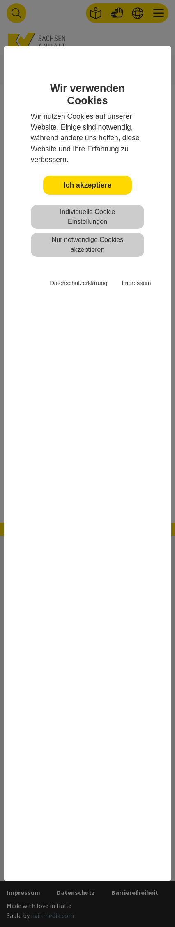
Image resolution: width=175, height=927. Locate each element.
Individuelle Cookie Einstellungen (87, 216)
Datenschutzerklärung (78, 283)
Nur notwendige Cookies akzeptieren (87, 244)
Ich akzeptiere (87, 185)
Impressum (136, 283)
